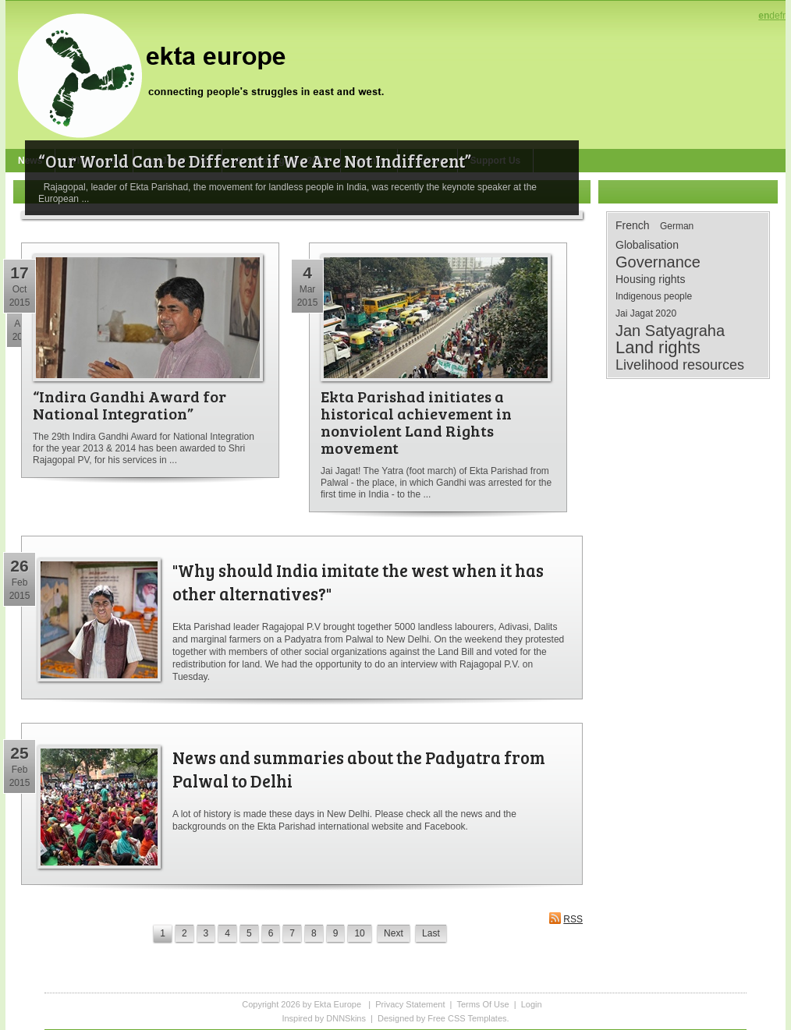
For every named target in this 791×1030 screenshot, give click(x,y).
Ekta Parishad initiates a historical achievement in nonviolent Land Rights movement (416, 421)
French (632, 225)
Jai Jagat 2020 (645, 313)
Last (431, 933)
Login (531, 1004)
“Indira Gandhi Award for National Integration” (129, 404)
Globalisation (647, 245)
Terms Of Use (482, 1004)
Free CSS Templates (466, 1018)
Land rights (658, 347)
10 (359, 933)
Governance (658, 262)
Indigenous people (653, 296)
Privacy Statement (410, 1004)
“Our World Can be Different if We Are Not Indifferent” (254, 160)
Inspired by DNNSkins (324, 1018)
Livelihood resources (679, 365)
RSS (565, 918)
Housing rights (650, 279)
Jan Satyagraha (670, 330)
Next (393, 933)
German (676, 226)
